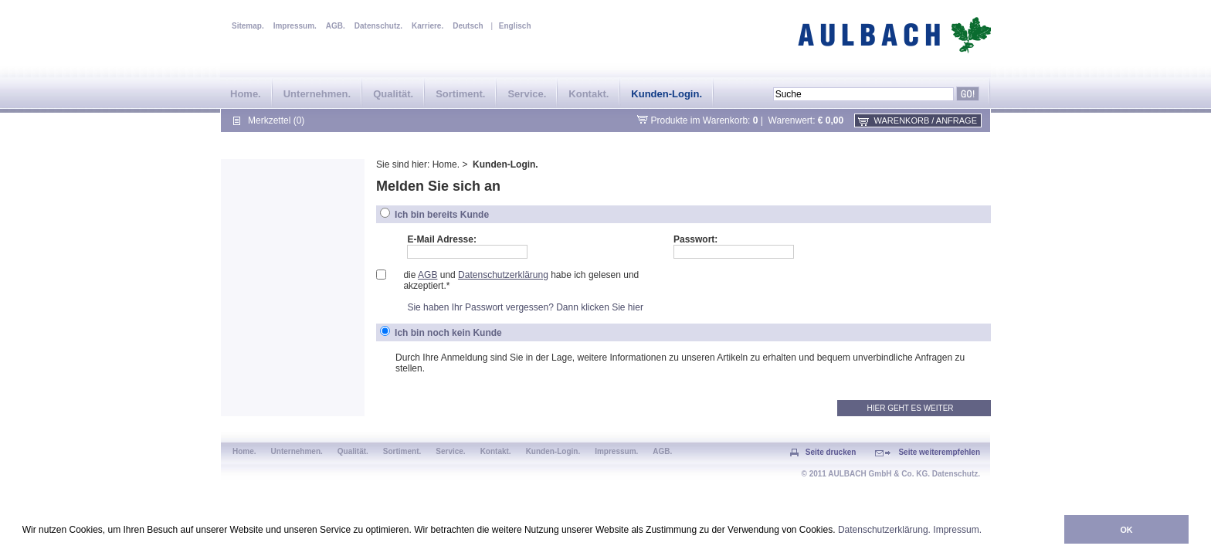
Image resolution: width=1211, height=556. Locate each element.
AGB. (335, 26)
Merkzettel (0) (276, 120)
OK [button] (1126, 529)
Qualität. (393, 94)
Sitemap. (248, 26)
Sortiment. (460, 94)
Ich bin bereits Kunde (442, 214)
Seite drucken (831, 452)
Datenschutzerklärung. (884, 529)
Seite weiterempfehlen (939, 452)
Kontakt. (588, 94)
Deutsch (468, 26)
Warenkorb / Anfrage (925, 120)
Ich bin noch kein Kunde (448, 332)
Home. (245, 94)
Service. (526, 94)
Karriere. (427, 26)
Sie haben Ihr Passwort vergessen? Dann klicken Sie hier (525, 307)
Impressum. (957, 529)
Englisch (515, 26)
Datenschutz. (378, 26)
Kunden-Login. (666, 94)
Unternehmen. (317, 94)
